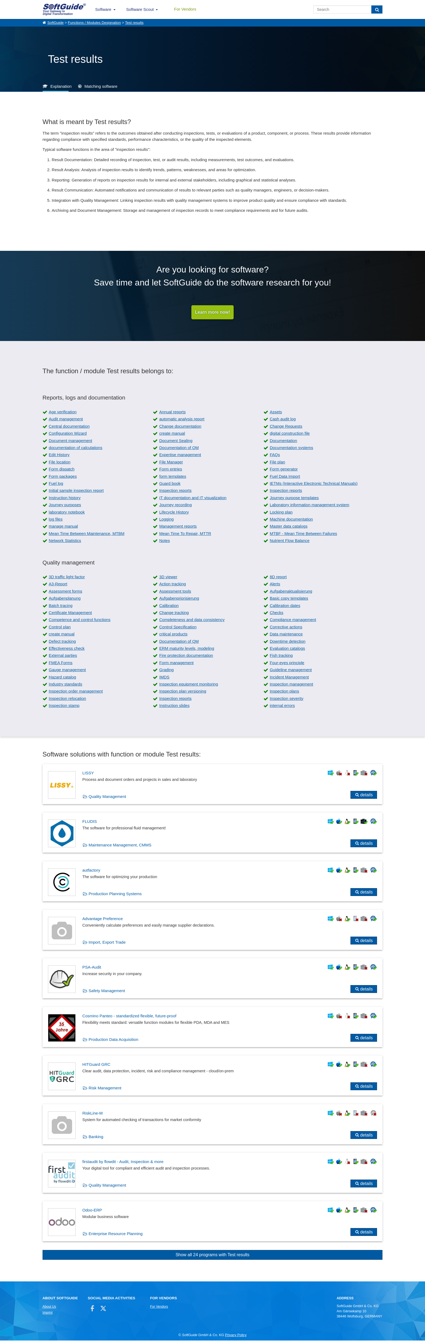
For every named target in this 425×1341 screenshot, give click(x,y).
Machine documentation (291, 519)
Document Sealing (175, 441)
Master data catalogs (288, 527)
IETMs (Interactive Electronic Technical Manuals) (314, 484)
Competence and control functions (80, 620)
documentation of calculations (75, 448)
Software (103, 9)
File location (59, 462)
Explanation (61, 86)
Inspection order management (76, 692)
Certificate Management (70, 613)
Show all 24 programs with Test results (213, 1255)
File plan (277, 462)
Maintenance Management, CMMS (120, 845)
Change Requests (286, 426)
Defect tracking (62, 641)
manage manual (63, 527)
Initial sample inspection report (76, 491)
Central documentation (69, 426)
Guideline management (291, 670)
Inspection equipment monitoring (188, 684)
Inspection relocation (67, 699)
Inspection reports (175, 491)
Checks (276, 613)
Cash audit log (283, 419)
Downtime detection (287, 641)
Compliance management (293, 620)
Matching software (100, 86)
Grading (166, 670)
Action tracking (172, 584)
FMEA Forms (61, 663)
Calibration (169, 606)
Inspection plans (284, 692)
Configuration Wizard (68, 433)
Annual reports (172, 412)
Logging (166, 519)
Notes (164, 541)
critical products (173, 634)
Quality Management (107, 797)
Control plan (60, 627)
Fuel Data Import (285, 477)
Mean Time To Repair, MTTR (185, 534)
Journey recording (175, 505)
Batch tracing (61, 606)
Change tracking (174, 613)
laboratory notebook (67, 512)
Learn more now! (212, 312)
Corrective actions (286, 627)
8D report (278, 577)
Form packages (63, 477)
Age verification (63, 412)
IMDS (164, 677)
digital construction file (290, 433)
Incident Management (289, 677)
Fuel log (56, 484)
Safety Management (107, 991)
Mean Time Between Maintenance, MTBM (86, 534)
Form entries (170, 469)
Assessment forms (65, 591)
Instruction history (65, 498)
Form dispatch (62, 469)
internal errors (282, 706)
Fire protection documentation (186, 656)
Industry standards (65, 684)
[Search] (376, 9)
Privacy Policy (236, 1336)
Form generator (284, 469)
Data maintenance (286, 634)
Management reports (178, 527)
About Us (49, 1307)
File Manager (171, 462)
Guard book (169, 484)
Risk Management (105, 1088)
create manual (172, 433)
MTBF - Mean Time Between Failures (303, 534)
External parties (63, 656)
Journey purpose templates (294, 498)
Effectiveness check (67, 649)
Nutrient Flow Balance (290, 541)
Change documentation (180, 426)
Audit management (66, 419)
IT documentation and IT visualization (192, 498)
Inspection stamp (64, 706)
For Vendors (185, 9)
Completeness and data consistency (191, 620)
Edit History (59, 455)
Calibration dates (285, 606)
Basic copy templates (289, 598)
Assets (276, 412)
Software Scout (140, 9)
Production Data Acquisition (113, 1040)
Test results (134, 23)
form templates (172, 477)
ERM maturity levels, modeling (186, 649)
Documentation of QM (179, 448)
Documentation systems (291, 448)
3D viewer (168, 577)
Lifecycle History (174, 512)
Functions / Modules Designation (94, 23)
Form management (176, 663)
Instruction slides (174, 706)
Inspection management (291, 684)
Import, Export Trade (107, 942)
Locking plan (281, 512)
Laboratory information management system (309, 505)
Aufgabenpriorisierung (179, 598)
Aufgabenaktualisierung (291, 591)
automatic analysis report (181, 419)
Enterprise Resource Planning (116, 1234)
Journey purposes (65, 505)
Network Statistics (65, 541)
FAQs (275, 455)
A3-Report (58, 584)
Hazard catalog (62, 677)
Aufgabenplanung (65, 598)
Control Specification (178, 627)
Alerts (275, 584)
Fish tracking (281, 656)
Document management (70, 441)
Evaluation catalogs (287, 649)
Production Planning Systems (115, 894)
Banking (96, 1137)
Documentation (283, 441)
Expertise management (180, 455)
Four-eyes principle (287, 663)
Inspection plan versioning (182, 692)
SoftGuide (55, 23)
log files (56, 519)
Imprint (48, 1313)
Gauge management (67, 670)
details (366, 795)
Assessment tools (175, 591)
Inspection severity (286, 699)
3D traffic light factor (67, 577)
